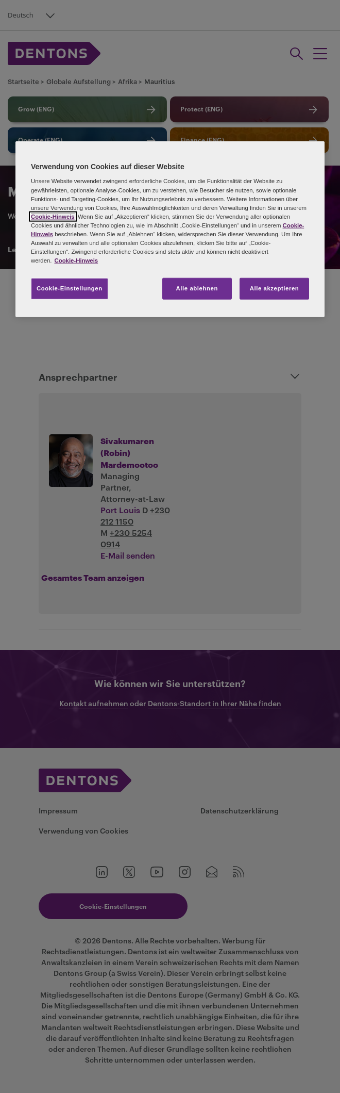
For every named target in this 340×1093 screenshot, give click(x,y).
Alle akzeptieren (274, 288)
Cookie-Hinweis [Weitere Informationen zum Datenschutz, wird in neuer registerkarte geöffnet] (76, 260)
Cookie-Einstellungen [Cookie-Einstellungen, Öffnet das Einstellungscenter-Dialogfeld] (70, 288)
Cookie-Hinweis (53, 216)
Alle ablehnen (197, 288)
